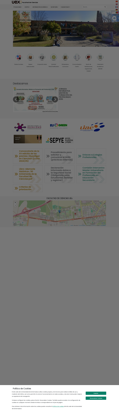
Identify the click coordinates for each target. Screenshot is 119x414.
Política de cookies (58, 406)
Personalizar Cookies (96, 398)
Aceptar (96, 393)
